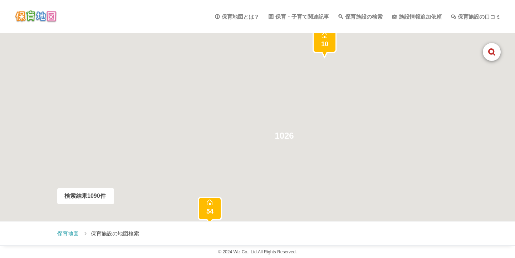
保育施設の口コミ (479, 17)
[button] (284, 136)
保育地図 (68, 233)
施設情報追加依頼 (420, 17)
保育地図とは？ (240, 17)
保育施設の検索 (364, 17)
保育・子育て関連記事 (302, 17)
